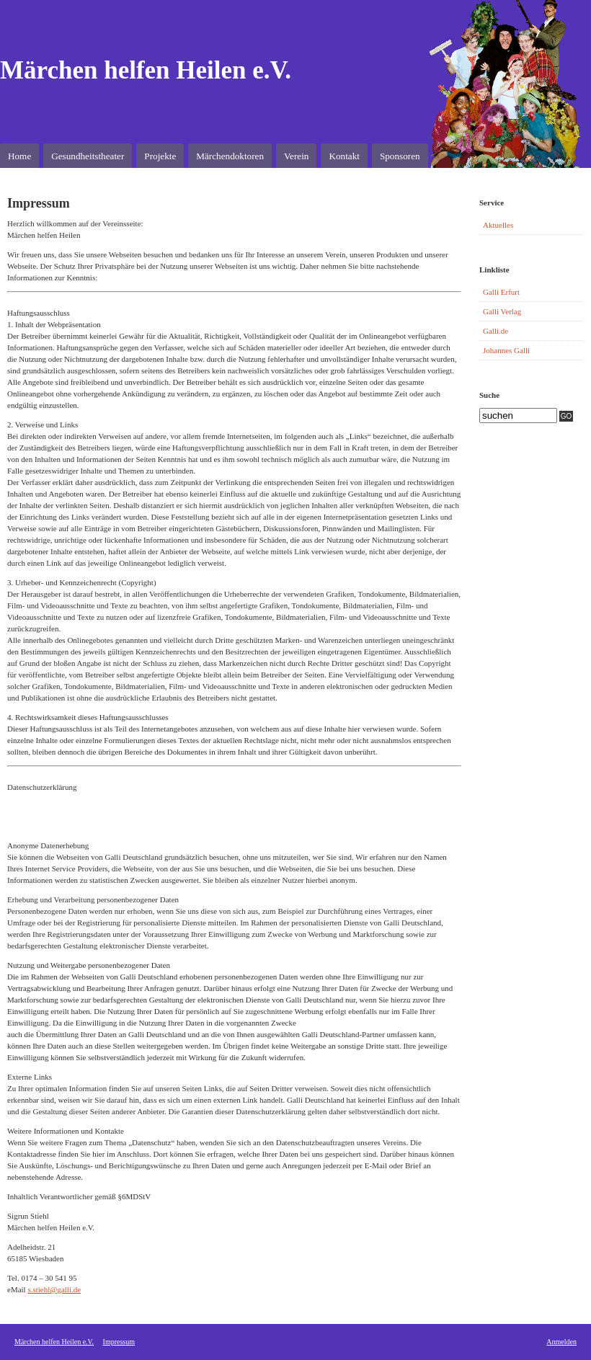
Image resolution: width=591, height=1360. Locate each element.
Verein (296, 156)
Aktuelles (498, 225)
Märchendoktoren (230, 156)
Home (19, 156)
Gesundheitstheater (87, 156)
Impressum (119, 1342)
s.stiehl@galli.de (54, 1289)
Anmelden (561, 1342)
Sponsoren (400, 156)
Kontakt (344, 156)
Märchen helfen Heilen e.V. (145, 70)
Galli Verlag (502, 311)
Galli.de (495, 330)
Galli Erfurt (501, 292)
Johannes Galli (506, 350)
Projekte (160, 156)
